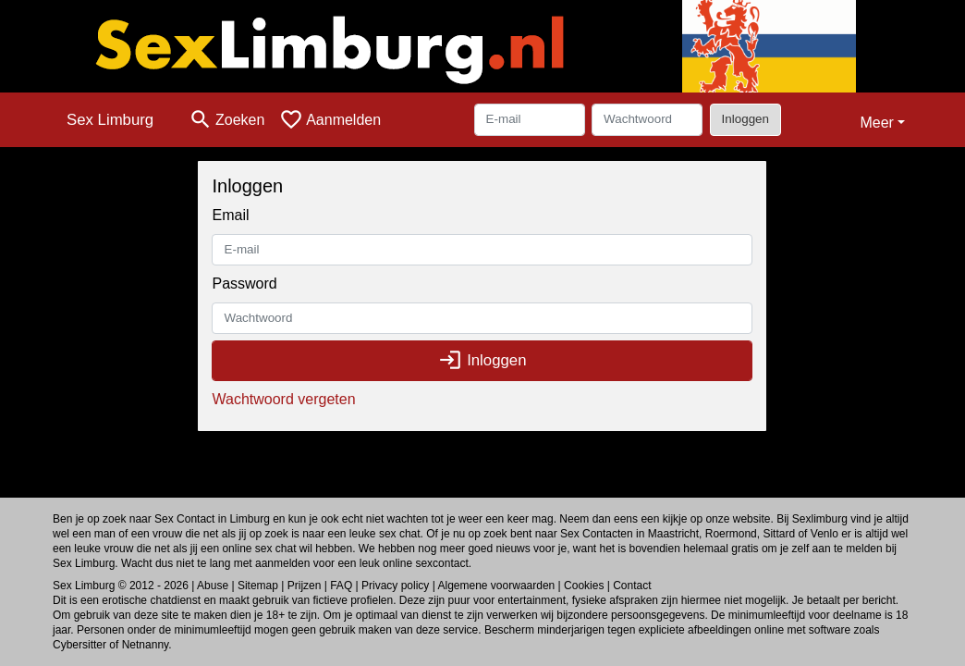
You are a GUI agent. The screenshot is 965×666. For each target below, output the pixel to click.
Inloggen (745, 119)
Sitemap (258, 585)
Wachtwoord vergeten (283, 399)
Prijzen (304, 585)
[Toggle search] (226, 119)
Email (230, 215)
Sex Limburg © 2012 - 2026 (121, 585)
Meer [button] (876, 122)
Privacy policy (395, 585)
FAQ (341, 585)
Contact (632, 585)
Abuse (212, 585)
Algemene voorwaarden (497, 585)
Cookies (584, 585)
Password (244, 283)
